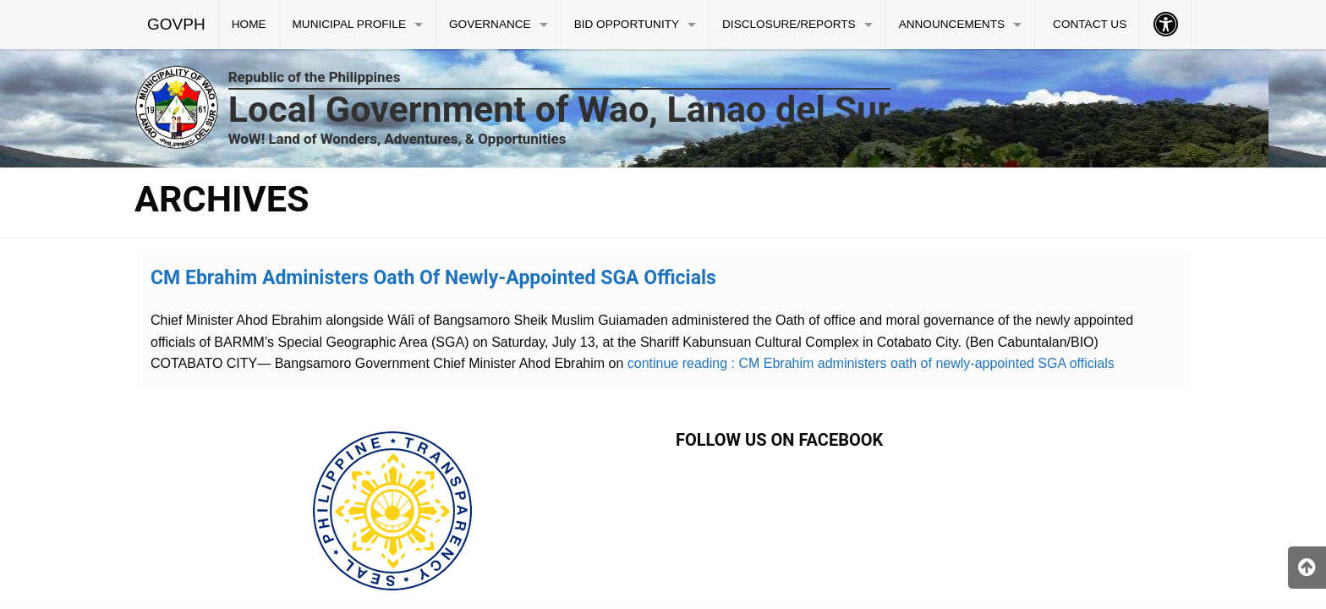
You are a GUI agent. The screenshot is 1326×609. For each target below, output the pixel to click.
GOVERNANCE (490, 24)
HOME (249, 24)
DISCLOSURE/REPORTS (789, 24)
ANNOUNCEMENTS (952, 24)
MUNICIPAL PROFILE (349, 24)
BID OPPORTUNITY (626, 24)
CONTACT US (1089, 24)
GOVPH (176, 24)
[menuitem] (176, 24)
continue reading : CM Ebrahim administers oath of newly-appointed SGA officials (868, 363)
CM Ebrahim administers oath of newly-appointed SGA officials (433, 277)
